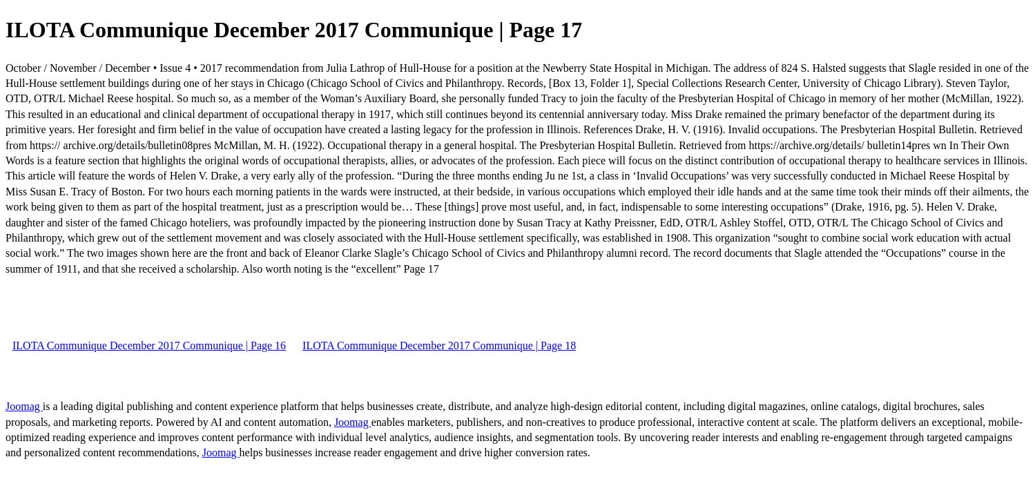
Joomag (24, 406)
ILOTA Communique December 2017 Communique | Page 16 (149, 345)
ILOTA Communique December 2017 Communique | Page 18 (439, 345)
